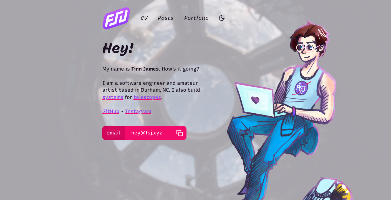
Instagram (138, 111)
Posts (165, 18)
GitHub (110, 111)
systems (112, 97)
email (113, 133)
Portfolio (196, 18)
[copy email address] (179, 133)
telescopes (147, 97)
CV (144, 18)
